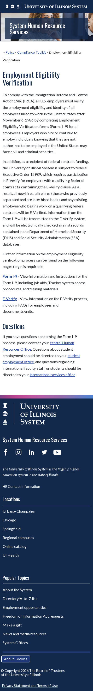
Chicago (9, 520)
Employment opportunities (24, 607)
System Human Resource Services (37, 28)
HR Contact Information (21, 486)
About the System (17, 589)
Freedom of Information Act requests (33, 616)
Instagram (18, 452)
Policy (10, 52)
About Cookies (15, 659)
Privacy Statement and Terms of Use (30, 686)
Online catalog (15, 546)
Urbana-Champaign (19, 511)
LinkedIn (31, 452)
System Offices (15, 642)
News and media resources (24, 633)
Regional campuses (18, 537)
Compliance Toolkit (31, 52)
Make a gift (12, 625)
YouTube (57, 452)
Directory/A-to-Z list (20, 598)
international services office (52, 374)
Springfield (12, 528)
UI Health (11, 555)
